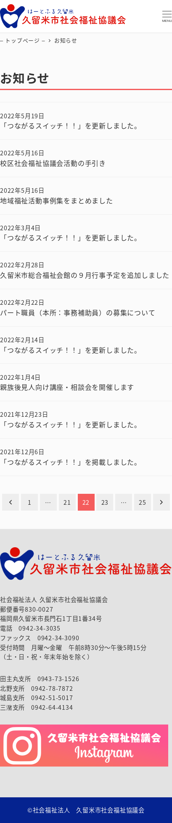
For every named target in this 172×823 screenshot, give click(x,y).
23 (105, 502)
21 (67, 502)
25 (142, 502)
